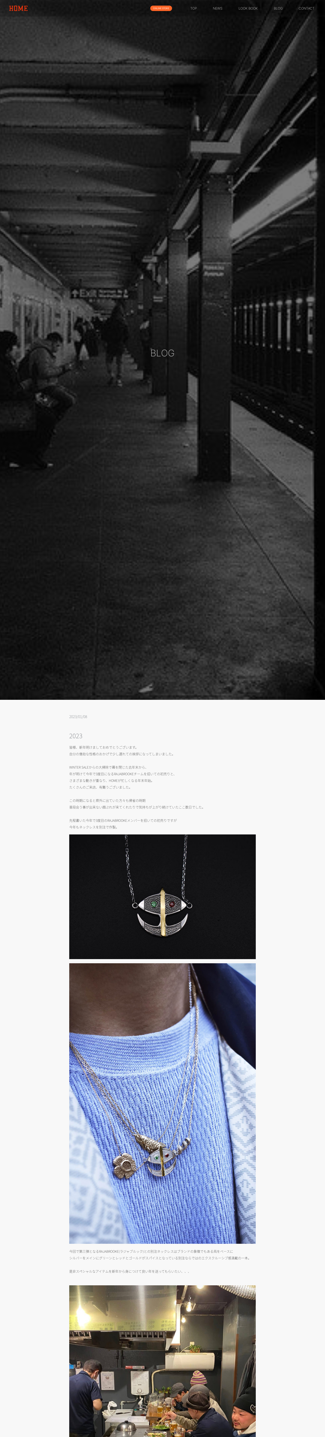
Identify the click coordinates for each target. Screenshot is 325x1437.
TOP (193, 8)
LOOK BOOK (248, 8)
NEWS (217, 8)
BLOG (278, 8)
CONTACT (306, 8)
